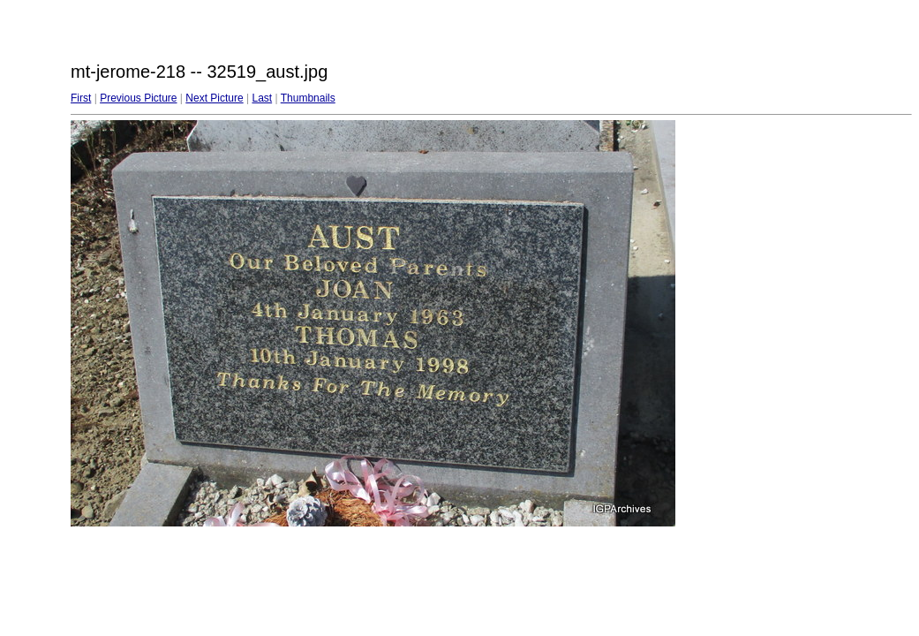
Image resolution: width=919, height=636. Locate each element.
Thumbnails (308, 98)
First (81, 98)
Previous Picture (138, 98)
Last (262, 98)
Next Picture (214, 98)
